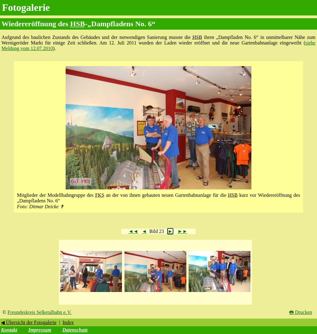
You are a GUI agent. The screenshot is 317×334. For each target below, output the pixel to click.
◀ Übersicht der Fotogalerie (29, 322)
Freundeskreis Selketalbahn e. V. (39, 312)
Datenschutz (75, 329)
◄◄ (133, 231)
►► (183, 231)
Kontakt (9, 329)
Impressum (39, 329)
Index (68, 322)
